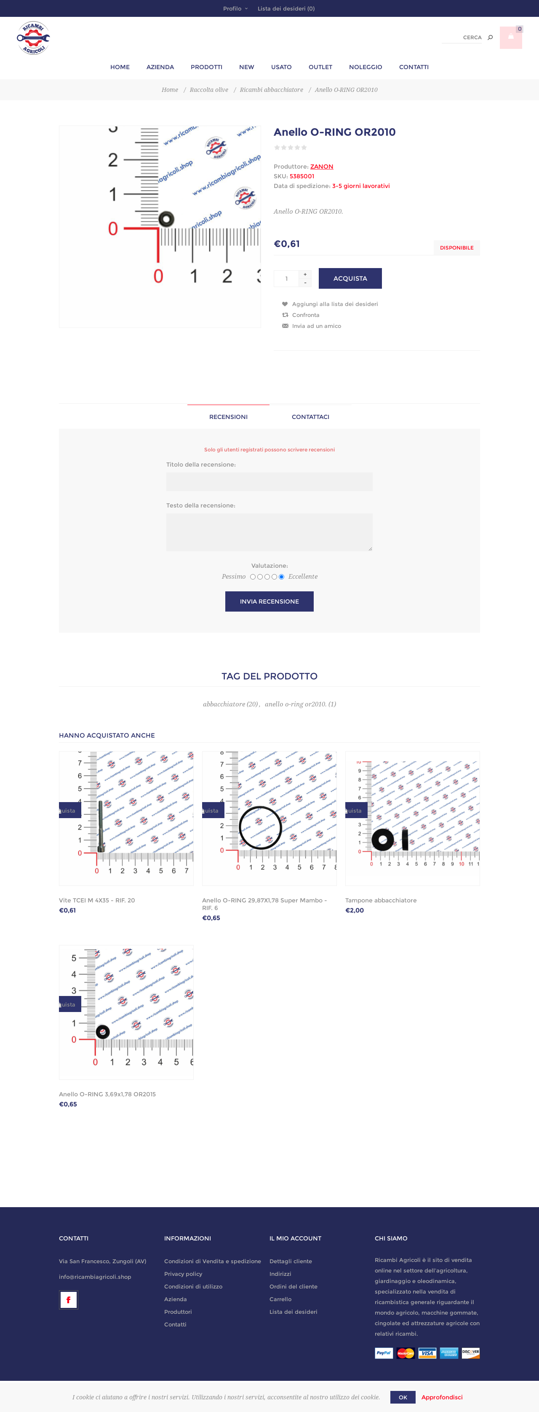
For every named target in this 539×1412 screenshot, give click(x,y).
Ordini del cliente (294, 1286)
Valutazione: (269, 565)
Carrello (280, 1299)
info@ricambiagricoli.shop (95, 1276)
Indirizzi (280, 1273)
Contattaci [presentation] (310, 417)
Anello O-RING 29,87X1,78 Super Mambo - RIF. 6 (264, 904)
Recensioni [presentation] (228, 417)
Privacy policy (183, 1273)
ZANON (322, 166)
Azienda (175, 1299)
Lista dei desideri (294, 1311)
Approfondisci (442, 1397)
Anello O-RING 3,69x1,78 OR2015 (107, 1094)
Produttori (178, 1311)
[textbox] (462, 37)
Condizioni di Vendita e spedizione (212, 1261)
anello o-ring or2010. (296, 704)
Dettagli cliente (291, 1261)
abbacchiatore (224, 704)
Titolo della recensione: (201, 464)
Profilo (232, 8)
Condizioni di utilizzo (193, 1286)
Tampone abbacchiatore (381, 900)
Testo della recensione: (200, 505)
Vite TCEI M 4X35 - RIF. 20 (97, 900)
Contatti (175, 1324)
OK (403, 1397)
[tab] (228, 417)
